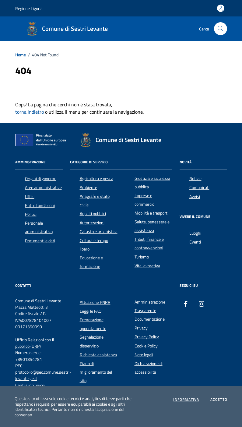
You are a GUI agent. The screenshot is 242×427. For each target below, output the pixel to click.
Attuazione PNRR (95, 302)
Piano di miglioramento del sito (96, 372)
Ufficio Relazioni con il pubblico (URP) (34, 343)
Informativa (186, 399)
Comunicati (199, 187)
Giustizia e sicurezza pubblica (152, 182)
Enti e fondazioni (40, 205)
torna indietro (29, 112)
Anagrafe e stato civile (95, 200)
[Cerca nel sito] (220, 28)
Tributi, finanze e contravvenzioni (149, 243)
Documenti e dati (40, 240)
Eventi (195, 242)
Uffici (29, 196)
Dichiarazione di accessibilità (149, 367)
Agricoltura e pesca (96, 178)
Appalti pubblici (93, 213)
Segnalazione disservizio (91, 341)
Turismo (142, 257)
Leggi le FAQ (90, 311)
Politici (31, 214)
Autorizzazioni (92, 222)
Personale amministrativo (39, 227)
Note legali (144, 354)
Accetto (218, 399)
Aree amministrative (43, 187)
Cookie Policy (146, 346)
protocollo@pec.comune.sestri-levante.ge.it (43, 375)
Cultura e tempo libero (94, 244)
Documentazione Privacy (150, 323)
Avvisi (194, 196)
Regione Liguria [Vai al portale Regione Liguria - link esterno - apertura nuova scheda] (29, 8)
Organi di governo (40, 178)
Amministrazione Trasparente (150, 306)
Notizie (195, 178)
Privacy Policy (147, 336)
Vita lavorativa (147, 265)
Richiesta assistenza (98, 354)
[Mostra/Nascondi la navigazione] (7, 28)
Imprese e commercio (144, 200)
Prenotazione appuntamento (93, 324)
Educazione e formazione (91, 262)
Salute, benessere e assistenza (152, 226)
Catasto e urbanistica (98, 231)
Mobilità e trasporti (151, 213)
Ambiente (88, 187)
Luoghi (195, 233)
